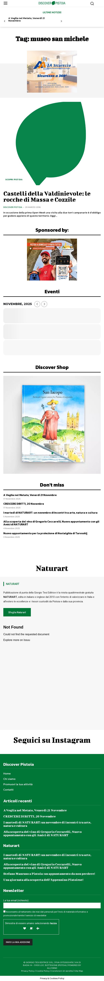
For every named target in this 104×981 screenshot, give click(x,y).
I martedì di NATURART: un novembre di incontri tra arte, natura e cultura (50, 513)
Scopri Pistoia (13, 179)
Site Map (78, 970)
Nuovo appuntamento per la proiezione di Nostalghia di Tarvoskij (45, 533)
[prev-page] (4, 21)
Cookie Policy (43, 970)
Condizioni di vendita (62, 970)
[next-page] (61, 21)
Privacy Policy (28, 970)
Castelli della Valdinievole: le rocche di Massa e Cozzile (46, 196)
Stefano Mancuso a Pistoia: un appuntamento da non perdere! (49, 873)
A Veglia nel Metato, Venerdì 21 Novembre (26, 19)
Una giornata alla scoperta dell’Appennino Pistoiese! (43, 880)
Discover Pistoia (12, 207)
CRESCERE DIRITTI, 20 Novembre (23, 504)
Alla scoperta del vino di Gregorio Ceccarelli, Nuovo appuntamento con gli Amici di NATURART (51, 522)
